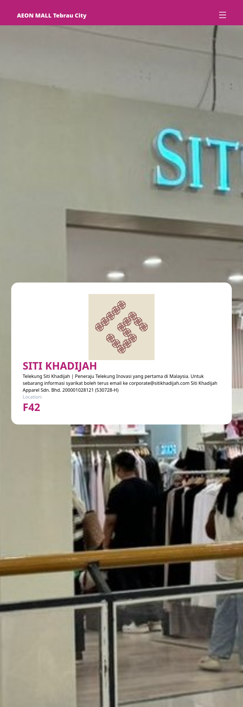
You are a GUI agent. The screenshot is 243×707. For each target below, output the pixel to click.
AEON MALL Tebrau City (51, 15)
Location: (32, 397)
